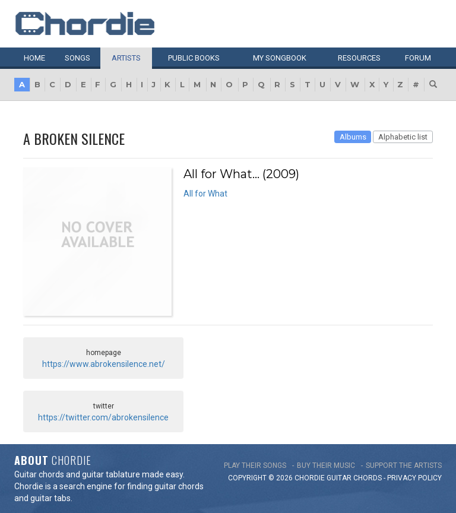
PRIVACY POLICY (414, 478)
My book (279, 57)
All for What (205, 193)
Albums (353, 136)
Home (34, 57)
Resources (359, 57)
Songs (77, 57)
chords (367, 478)
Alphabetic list (403, 136)
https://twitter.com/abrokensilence (103, 417)
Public (194, 57)
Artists (126, 57)
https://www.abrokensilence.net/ (103, 364)
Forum (418, 57)
